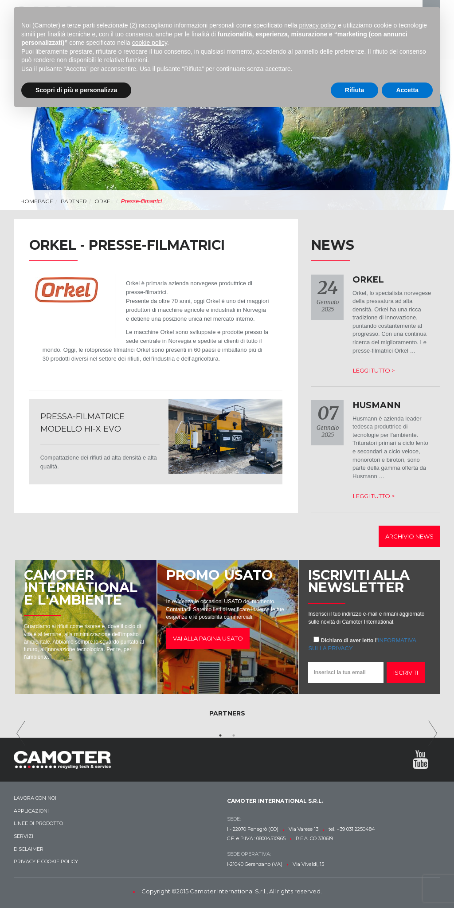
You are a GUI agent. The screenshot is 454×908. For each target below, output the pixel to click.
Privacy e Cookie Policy (46, 861)
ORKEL (104, 201)
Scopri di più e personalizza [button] (76, 90)
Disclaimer (28, 849)
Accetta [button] (407, 90)
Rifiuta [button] (354, 90)
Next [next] (433, 733)
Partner (74, 201)
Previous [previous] (21, 733)
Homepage (36, 201)
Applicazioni (31, 811)
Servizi (23, 836)
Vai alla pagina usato (208, 638)
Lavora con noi (35, 798)
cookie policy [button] (149, 42)
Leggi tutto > (374, 370)
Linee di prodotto (38, 823)
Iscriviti (405, 672)
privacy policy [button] (317, 25)
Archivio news (409, 536)
